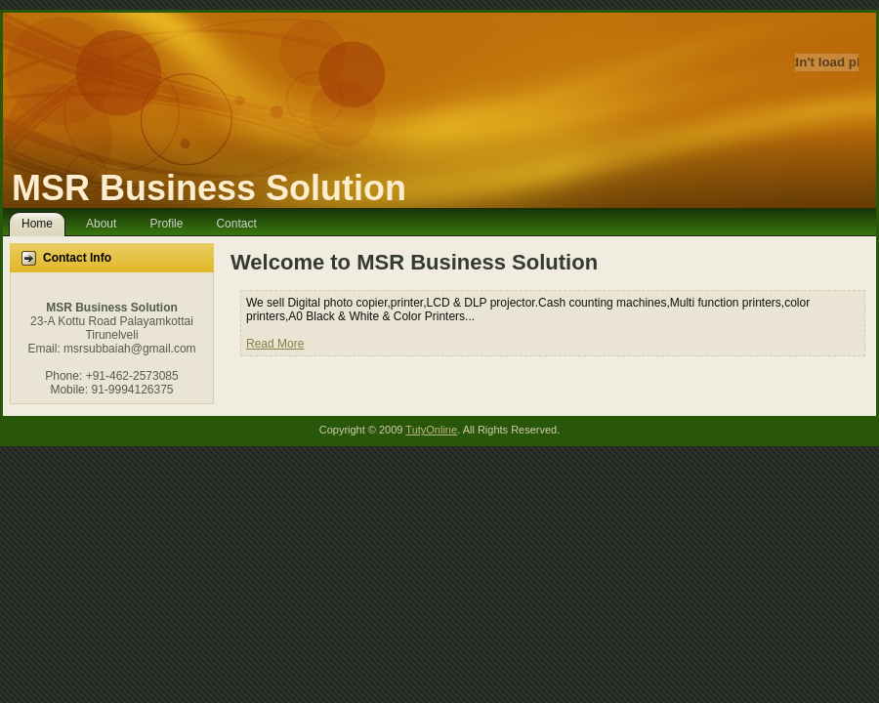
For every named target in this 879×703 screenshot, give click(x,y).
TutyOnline (431, 429)
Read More (275, 344)
